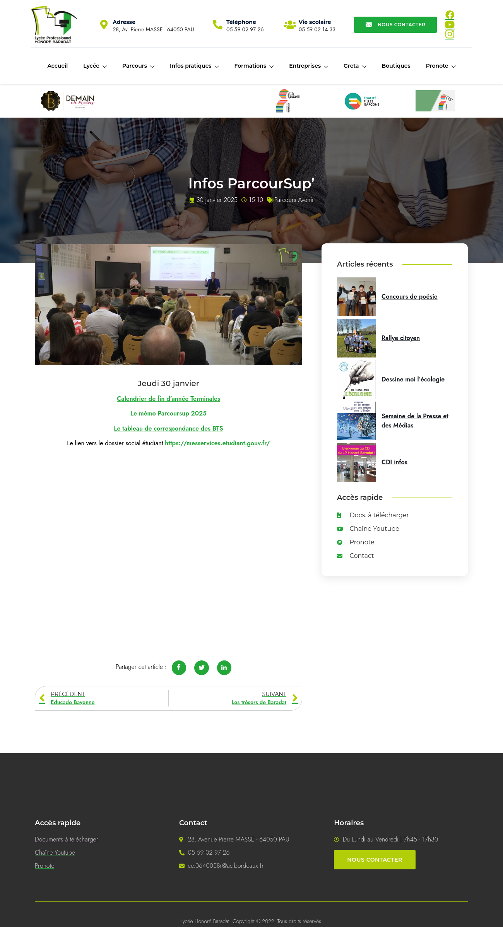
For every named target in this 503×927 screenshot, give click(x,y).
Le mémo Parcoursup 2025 (168, 413)
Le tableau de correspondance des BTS (168, 428)
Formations (254, 66)
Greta (355, 66)
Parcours (138, 66)
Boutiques (396, 65)
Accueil (57, 65)
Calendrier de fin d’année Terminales (168, 398)
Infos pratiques (194, 66)
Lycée (95, 66)
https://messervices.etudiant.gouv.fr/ (217, 443)
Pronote (441, 66)
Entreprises (308, 66)
